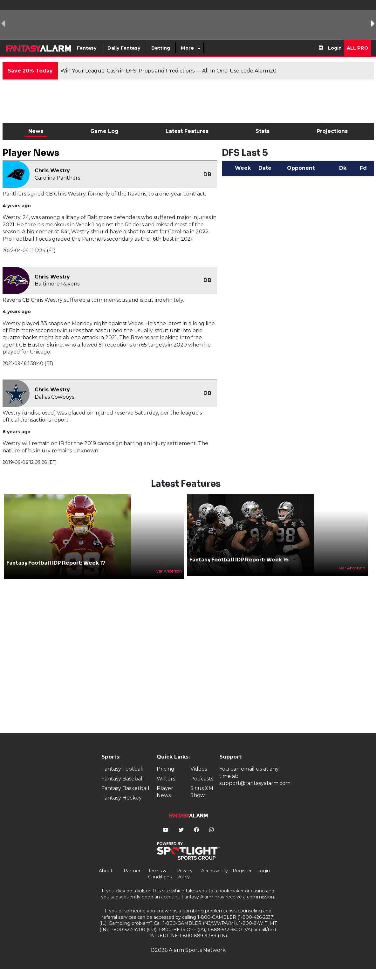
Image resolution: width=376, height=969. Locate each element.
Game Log (104, 131)
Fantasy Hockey (121, 798)
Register (242, 871)
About (106, 871)
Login (335, 48)
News (35, 131)
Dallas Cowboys (54, 397)
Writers (166, 779)
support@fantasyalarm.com (255, 783)
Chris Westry (52, 171)
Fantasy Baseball (122, 779)
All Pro (357, 48)
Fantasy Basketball (125, 788)
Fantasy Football (122, 769)
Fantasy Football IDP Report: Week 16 (239, 559)
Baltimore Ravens (57, 284)
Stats (263, 131)
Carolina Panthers (57, 178)
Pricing (165, 769)
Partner (132, 871)
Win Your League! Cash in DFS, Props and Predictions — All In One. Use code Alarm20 (168, 71)
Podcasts (201, 779)
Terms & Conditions (160, 874)
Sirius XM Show (201, 791)
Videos (198, 769)
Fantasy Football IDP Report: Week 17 (56, 563)
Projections (332, 131)
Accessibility (214, 871)
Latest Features (187, 131)
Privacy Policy (184, 874)
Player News (165, 791)
